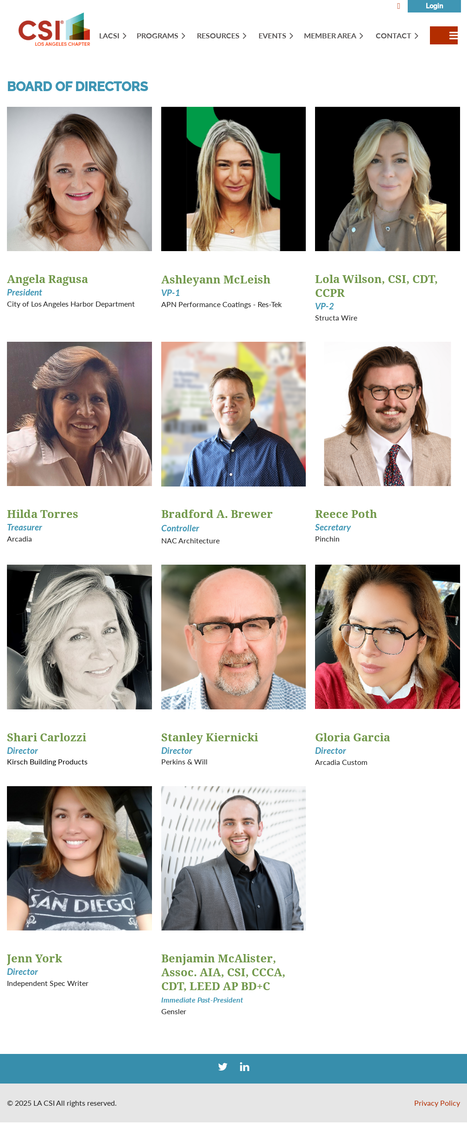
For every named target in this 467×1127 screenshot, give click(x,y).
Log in (434, 6)
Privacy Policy (437, 1102)
